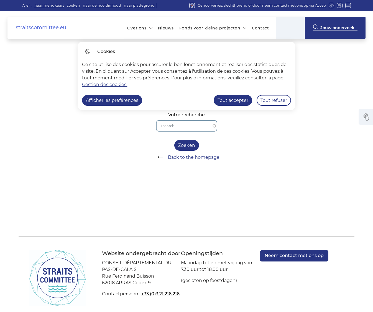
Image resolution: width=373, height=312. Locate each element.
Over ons (137, 28)
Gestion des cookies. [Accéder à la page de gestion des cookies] (104, 84)
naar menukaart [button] (49, 5)
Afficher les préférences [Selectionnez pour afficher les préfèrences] (112, 100)
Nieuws (165, 28)
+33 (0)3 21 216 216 (160, 293)
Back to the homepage (186, 157)
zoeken (73, 5)
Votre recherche (186, 114)
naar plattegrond (139, 5)
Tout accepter (233, 100)
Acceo (320, 5)
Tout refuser (273, 100)
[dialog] (186, 76)
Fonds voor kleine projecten (209, 28)
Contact (260, 28)
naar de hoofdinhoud (102, 5)
